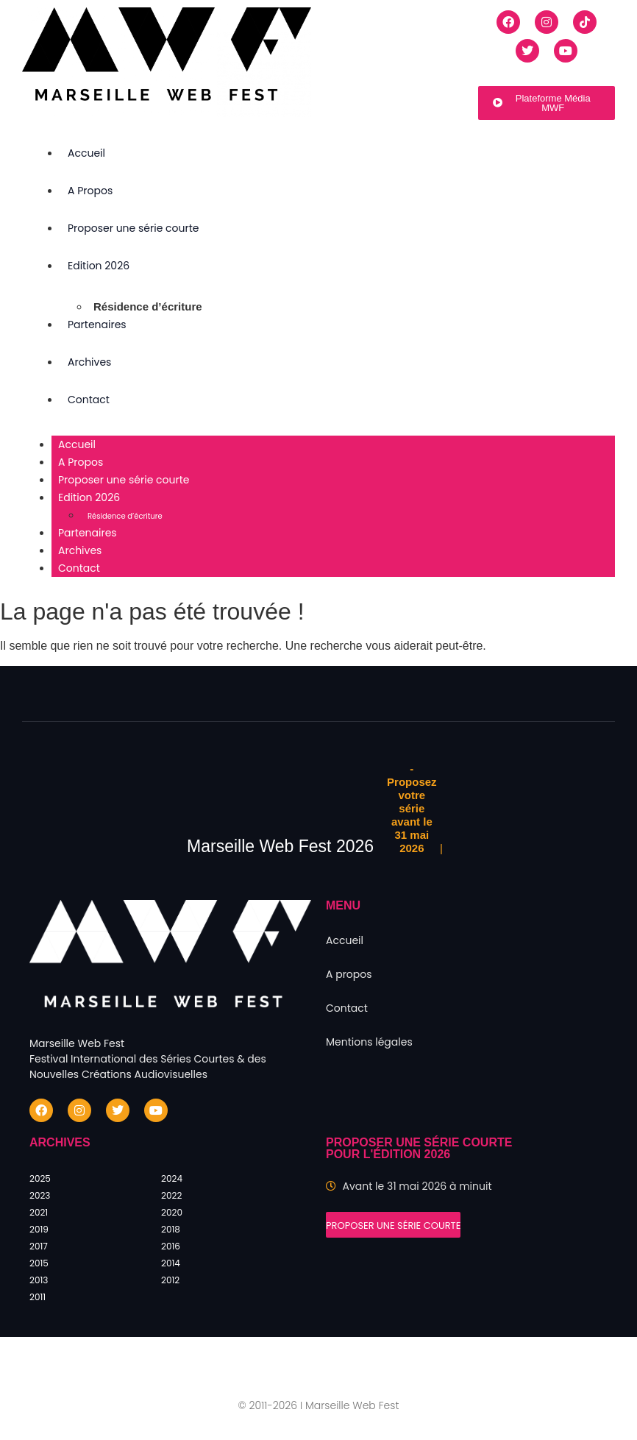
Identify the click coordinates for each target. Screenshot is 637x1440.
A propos (349, 974)
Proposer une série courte (133, 228)
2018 (170, 1229)
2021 (38, 1212)
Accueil (86, 153)
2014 (170, 1263)
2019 (39, 1229)
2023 (39, 1195)
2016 (170, 1246)
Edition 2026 (98, 265)
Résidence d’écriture (147, 306)
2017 (38, 1246)
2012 (170, 1280)
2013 (38, 1280)
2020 (171, 1212)
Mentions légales (369, 1042)
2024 (171, 1178)
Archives (89, 362)
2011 (37, 1297)
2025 (40, 1178)
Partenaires (97, 324)
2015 (39, 1263)
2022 (171, 1195)
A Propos (90, 190)
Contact (89, 399)
